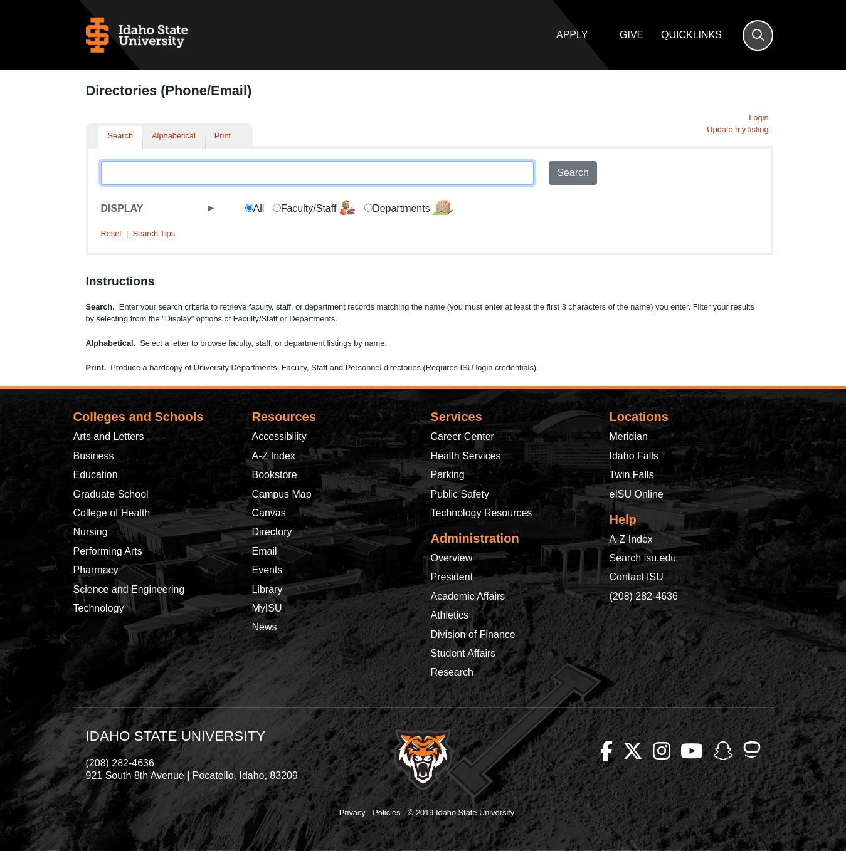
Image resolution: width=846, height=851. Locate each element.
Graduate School (111, 494)
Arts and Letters (108, 436)
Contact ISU (637, 577)
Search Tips (153, 233)
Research (452, 672)
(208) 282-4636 (644, 596)
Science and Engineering (129, 589)
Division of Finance (473, 634)
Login (758, 117)
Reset (111, 233)
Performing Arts (107, 551)
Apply (572, 34)
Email (264, 551)
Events (267, 570)
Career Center (462, 436)
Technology (98, 608)
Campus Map (282, 494)
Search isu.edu (643, 558)
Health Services (466, 456)
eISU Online (637, 494)
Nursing (90, 531)
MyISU (267, 608)
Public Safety (460, 494)
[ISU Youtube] (691, 751)
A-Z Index (273, 456)
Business (93, 456)
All (259, 208)
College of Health (112, 513)
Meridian (629, 436)
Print (222, 135)
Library (267, 589)
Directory (272, 531)
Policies (386, 812)
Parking (448, 474)
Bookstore (274, 474)
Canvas (269, 513)
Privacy (352, 812)
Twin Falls (632, 474)
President (452, 577)
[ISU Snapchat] (723, 751)
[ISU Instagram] (661, 751)
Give (631, 34)
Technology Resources (481, 513)
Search (121, 135)
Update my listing (737, 129)
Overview (452, 558)
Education (95, 474)
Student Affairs (463, 653)
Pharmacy (96, 570)
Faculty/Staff (318, 207)
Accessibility (279, 436)
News (264, 627)
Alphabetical (174, 135)
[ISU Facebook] (606, 751)
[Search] (758, 35)
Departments (413, 207)
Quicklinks (691, 34)
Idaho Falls (634, 456)
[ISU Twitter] (633, 751)
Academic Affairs (468, 596)
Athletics (449, 615)
